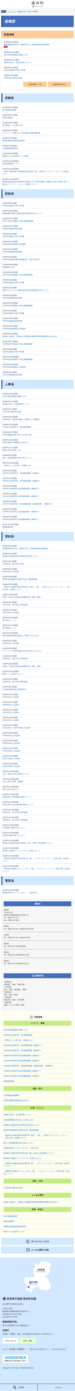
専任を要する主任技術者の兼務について (17, 805)
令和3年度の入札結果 (10, 712)
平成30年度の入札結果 (11, 735)
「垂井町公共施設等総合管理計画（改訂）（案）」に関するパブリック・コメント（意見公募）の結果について (35, 588)
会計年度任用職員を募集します (16, 55)
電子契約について (9, 628)
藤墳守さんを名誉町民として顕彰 (15, 156)
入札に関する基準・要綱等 (12, 782)
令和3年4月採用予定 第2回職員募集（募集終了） (21, 473)
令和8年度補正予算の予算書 (14, 70)
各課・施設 (27, 1341)
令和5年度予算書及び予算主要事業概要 (17, 344)
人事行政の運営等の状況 (13, 78)
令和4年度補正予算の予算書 (13, 352)
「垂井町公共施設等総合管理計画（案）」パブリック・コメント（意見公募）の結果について (35, 859)
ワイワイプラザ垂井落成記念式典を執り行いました (22, 651)
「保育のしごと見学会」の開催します (17, 465)
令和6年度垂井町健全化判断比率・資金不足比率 (21, 259)
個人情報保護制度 (9, 110)
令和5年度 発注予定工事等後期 (14, 682)
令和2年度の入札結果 (10, 720)
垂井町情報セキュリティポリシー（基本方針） (20, 893)
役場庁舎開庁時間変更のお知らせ (15, 442)
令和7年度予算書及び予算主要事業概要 (17, 275)
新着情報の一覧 (35, 84)
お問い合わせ (10, 1341)
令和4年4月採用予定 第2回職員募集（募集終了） (21, 496)
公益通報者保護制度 (10, 148)
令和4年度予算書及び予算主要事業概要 (17, 359)
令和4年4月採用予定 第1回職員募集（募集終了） (21, 489)
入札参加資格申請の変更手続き (14, 689)
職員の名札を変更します (11, 450)
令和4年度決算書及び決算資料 (14, 329)
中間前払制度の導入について (13, 835)
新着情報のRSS (59, 84)
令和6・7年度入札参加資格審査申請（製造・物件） (22, 666)
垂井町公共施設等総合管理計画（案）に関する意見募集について (27, 843)
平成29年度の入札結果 (11, 743)
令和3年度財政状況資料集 (12, 321)
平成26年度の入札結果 (11, 766)
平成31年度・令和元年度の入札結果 (16, 728)
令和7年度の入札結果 (10, 612)
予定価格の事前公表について (13, 828)
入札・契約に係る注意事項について (16, 774)
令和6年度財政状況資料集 (12, 229)
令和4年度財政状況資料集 (12, 298)
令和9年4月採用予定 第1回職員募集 (16, 427)
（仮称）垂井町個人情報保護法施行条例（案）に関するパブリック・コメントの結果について (35, 172)
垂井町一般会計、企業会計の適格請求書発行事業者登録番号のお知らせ (29, 336)
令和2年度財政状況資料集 (12, 375)
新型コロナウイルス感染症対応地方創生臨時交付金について (25, 290)
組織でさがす (22, 11)
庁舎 (29, 11)
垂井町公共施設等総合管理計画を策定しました (20, 556)
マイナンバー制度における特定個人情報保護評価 (21, 133)
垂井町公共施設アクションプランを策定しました (21, 851)
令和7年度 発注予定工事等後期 (14, 605)
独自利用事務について (11, 164)
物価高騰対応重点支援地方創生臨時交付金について (22, 213)
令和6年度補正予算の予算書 (13, 282)
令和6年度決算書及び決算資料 (14, 244)
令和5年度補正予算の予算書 (13, 313)
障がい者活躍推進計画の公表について (17, 458)
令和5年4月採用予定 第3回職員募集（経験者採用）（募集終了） (27, 504)
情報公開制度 (7, 118)
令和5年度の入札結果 (10, 697)
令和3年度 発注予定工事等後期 (14, 820)
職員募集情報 (7, 527)
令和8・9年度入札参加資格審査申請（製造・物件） (22, 597)
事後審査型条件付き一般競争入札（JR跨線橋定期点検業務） (27, 45)
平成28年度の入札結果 (11, 751)
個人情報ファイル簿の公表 (12, 125)
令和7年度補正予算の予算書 (13, 236)
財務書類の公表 (8, 267)
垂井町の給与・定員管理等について (17, 62)
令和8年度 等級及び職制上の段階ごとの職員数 (21, 419)
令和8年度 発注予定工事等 (13, 564)
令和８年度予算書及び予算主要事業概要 (17, 221)
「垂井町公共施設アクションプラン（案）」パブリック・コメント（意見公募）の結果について (35, 870)
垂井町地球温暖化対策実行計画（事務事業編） (20, 579)
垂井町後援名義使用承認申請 (13, 141)
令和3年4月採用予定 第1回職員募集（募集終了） (21, 481)
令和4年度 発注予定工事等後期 (14, 812)
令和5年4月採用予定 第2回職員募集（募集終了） (21, 519)
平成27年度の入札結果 (11, 758)
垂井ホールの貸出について (12, 674)
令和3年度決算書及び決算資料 (14, 367)
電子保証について (9, 620)
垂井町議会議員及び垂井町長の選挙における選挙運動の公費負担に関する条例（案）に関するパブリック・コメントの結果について (35, 183)
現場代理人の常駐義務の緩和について (17, 797)
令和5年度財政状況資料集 (12, 252)
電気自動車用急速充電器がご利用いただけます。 (21, 636)
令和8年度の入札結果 (10, 571)
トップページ (11, 11)
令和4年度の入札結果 (10, 705)
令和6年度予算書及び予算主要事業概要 (17, 306)
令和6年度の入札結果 (10, 643)
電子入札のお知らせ (10, 789)
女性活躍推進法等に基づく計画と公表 (17, 435)
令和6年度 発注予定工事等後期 (14, 659)
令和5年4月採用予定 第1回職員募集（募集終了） (21, 512)
